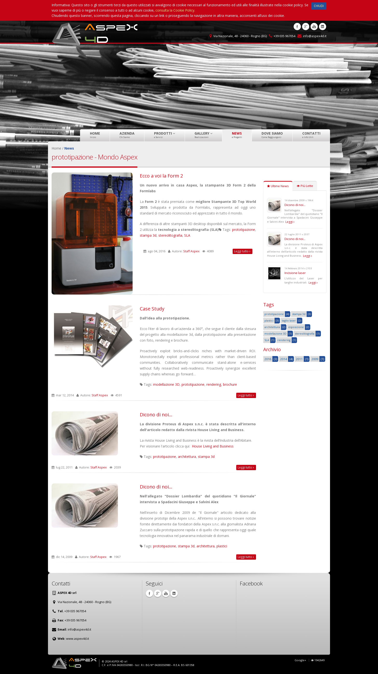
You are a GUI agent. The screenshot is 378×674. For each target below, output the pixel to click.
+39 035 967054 (284, 36)
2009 (314, 359)
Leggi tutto (242, 251)
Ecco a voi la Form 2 (161, 175)
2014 (283, 359)
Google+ (300, 660)
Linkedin (322, 26)
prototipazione (243, 229)
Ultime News (278, 186)
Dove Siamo (272, 135)
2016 (267, 359)
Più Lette (305, 186)
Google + (305, 26)
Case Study (152, 308)
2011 (299, 359)
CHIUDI (319, 6)
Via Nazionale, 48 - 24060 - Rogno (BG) (240, 36)
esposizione (296, 327)
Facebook (297, 26)
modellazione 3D (166, 384)
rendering (213, 384)
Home (95, 135)
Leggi (289, 222)
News (237, 135)
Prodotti (164, 135)
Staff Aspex (191, 251)
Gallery (203, 135)
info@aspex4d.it (314, 36)
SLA (187, 235)
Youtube (314, 26)
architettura (187, 456)
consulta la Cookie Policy (174, 10)
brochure (230, 384)
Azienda (127, 135)
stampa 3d (148, 235)
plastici (221, 546)
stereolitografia (170, 235)
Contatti (311, 135)
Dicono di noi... (156, 414)
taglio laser (289, 320)
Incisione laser (295, 273)
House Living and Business (213, 446)
